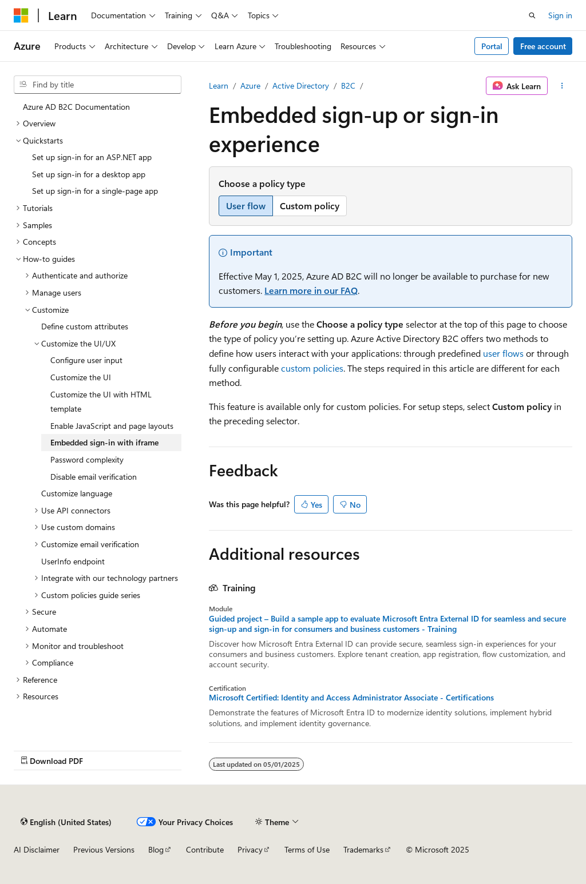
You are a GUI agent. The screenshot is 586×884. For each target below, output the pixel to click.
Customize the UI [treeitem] (80, 377)
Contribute (205, 849)
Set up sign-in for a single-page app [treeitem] (95, 190)
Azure (250, 85)
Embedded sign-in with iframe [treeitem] (104, 442)
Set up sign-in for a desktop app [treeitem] (88, 174)
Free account (543, 46)
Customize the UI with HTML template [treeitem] (101, 402)
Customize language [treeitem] (76, 493)
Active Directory (300, 85)
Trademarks (363, 849)
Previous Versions (103, 849)
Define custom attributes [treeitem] (84, 326)
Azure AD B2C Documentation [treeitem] (76, 106)
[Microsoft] (21, 15)
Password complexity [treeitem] (87, 459)
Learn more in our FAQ (311, 290)
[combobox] (97, 84)
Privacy (250, 849)
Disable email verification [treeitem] (93, 476)
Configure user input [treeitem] (86, 360)
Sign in (560, 15)
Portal (491, 46)
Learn (218, 85)
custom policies (312, 368)
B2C (348, 85)
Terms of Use (307, 849)
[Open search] (532, 15)
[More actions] (562, 86)
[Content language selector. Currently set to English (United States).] (66, 822)
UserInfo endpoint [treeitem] (73, 561)
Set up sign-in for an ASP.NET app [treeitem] (92, 157)
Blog (156, 849)
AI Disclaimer (37, 849)
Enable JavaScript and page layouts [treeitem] (111, 425)
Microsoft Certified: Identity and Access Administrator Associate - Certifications (351, 697)
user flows (503, 353)
